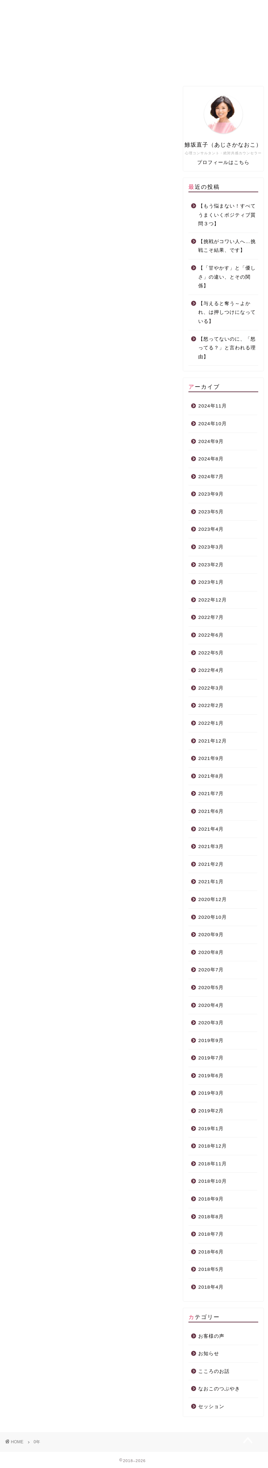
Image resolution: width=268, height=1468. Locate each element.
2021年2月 (211, 864)
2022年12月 (212, 600)
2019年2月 (211, 1110)
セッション (211, 1406)
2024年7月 (211, 476)
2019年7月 (211, 1058)
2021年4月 (211, 829)
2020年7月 (211, 969)
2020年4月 (211, 1005)
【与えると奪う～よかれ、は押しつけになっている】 (227, 312)
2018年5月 (211, 1269)
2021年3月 (211, 846)
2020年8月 (211, 952)
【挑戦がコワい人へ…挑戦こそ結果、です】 (227, 246)
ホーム (32, 68)
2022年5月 (211, 652)
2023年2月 (211, 564)
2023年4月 (211, 529)
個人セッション (132, 68)
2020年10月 (212, 917)
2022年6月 (211, 635)
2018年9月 (211, 1199)
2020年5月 (211, 987)
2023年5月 (211, 511)
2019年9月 (211, 1040)
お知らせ (208, 1353)
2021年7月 (211, 793)
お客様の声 (211, 1336)
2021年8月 (211, 776)
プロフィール (82, 68)
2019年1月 (211, 1128)
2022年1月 (211, 723)
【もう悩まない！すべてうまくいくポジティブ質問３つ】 (227, 214)
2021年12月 (212, 741)
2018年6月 (211, 1252)
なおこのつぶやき (219, 1388)
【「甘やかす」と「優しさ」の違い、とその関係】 (227, 276)
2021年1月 (211, 881)
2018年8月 (211, 1216)
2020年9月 (211, 934)
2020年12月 (212, 899)
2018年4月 (211, 1287)
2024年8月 (211, 458)
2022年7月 (211, 617)
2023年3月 (211, 547)
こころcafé (234, 68)
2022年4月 (211, 670)
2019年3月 (211, 1093)
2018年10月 (212, 1181)
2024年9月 (211, 441)
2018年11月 (212, 1163)
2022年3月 (211, 688)
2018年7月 (211, 1234)
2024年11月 (212, 406)
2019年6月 (211, 1075)
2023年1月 (211, 582)
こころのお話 (214, 1371)
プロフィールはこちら (223, 162)
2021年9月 (211, 758)
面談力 (182, 68)
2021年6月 (211, 811)
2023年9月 (211, 494)
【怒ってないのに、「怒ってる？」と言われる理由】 (227, 347)
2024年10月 (212, 423)
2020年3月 (211, 1022)
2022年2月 (211, 705)
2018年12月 (212, 1146)
